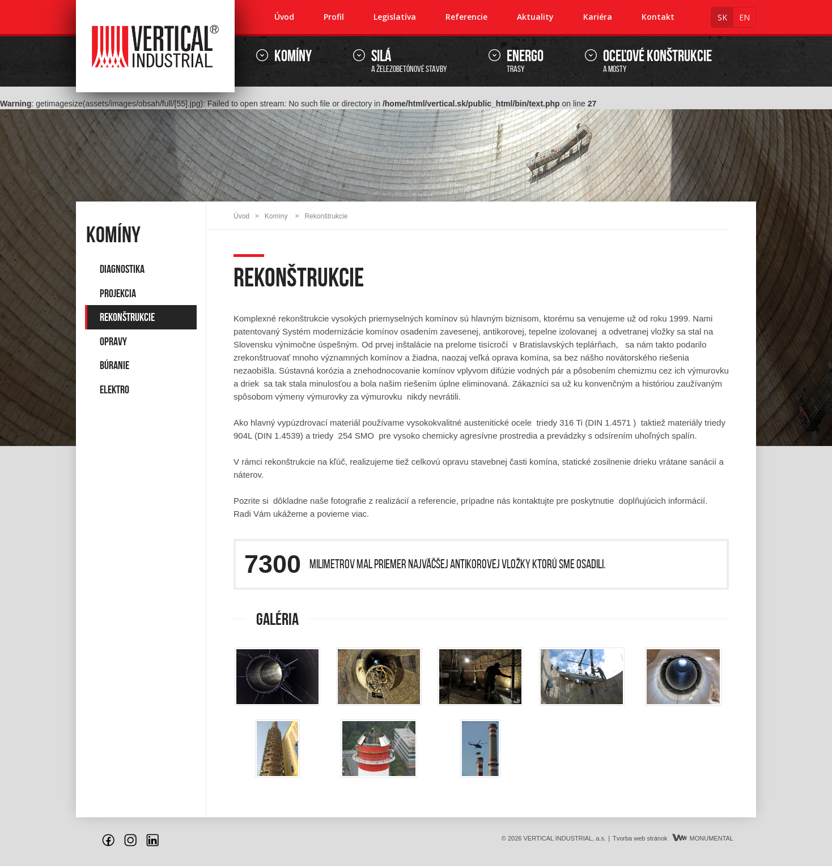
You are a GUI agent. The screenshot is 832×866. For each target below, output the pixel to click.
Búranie (114, 365)
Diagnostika (122, 269)
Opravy (113, 341)
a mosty (657, 61)
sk (722, 17)
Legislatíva (394, 16)
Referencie (466, 16)
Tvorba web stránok (640, 838)
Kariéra (597, 16)
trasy (525, 61)
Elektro (114, 389)
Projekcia (118, 293)
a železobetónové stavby (409, 61)
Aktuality (535, 16)
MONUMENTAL (702, 838)
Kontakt (658, 16)
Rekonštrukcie (127, 317)
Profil (334, 16)
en (744, 17)
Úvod (284, 16)
